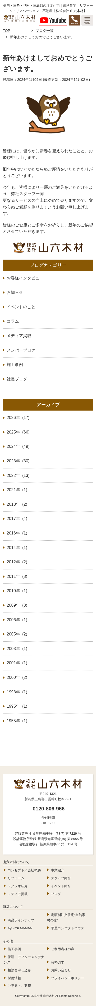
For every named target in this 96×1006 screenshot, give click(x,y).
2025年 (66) (18, 432)
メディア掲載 (18, 894)
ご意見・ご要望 (19, 986)
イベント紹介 (61, 886)
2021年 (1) (17, 490)
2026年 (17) (18, 417)
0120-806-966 (49, 808)
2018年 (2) (17, 504)
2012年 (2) (17, 562)
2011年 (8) (17, 576)
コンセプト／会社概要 (24, 870)
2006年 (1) (17, 620)
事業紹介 (57, 870)
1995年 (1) (17, 706)
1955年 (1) (17, 721)
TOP (6, 31)
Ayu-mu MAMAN (20, 928)
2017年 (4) (17, 518)
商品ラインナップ (21, 920)
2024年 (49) (18, 446)
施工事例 (14, 949)
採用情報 (14, 978)
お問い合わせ (61, 970)
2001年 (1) (17, 663)
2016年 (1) (17, 533)
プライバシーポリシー (67, 978)
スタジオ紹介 (18, 886)
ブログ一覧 (45, 31)
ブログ (56, 894)
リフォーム (16, 878)
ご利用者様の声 (62, 949)
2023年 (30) (18, 461)
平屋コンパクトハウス (67, 928)
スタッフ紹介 (61, 878)
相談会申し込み (19, 970)
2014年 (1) (17, 547)
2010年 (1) (17, 591)
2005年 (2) (17, 634)
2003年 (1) (17, 648)
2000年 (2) (17, 677)
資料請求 (57, 962)
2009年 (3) (17, 605)
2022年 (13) (18, 475)
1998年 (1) (17, 692)
